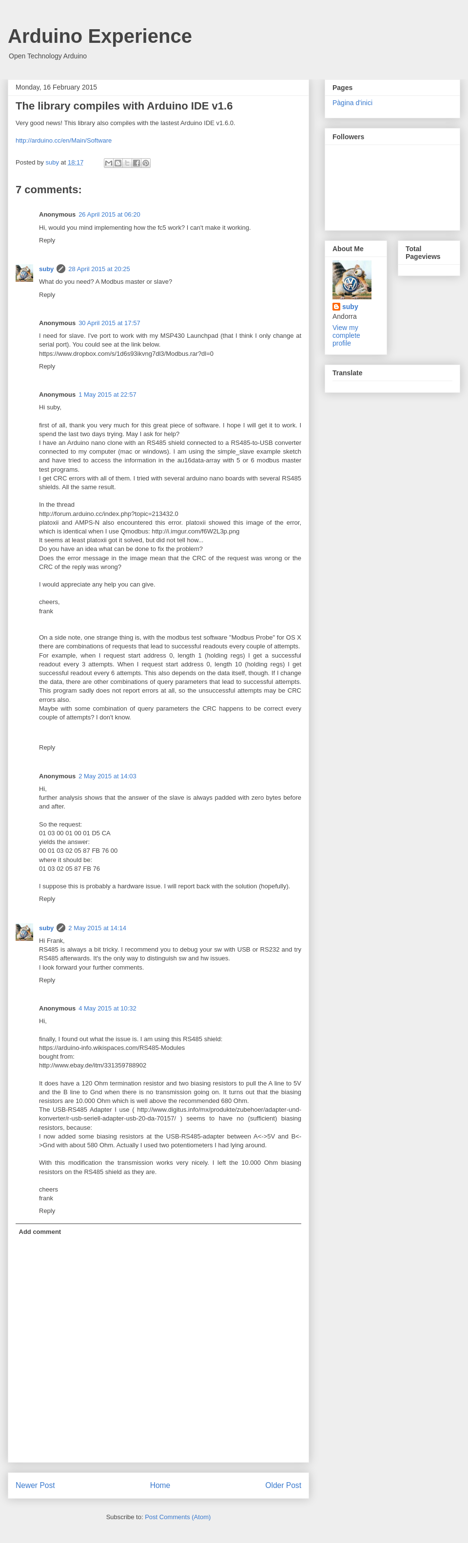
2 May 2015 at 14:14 (97, 928)
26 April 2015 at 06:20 (109, 214)
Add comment (40, 1231)
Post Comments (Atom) (178, 1517)
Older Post (283, 1485)
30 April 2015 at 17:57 (109, 323)
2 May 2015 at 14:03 (107, 776)
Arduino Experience (100, 36)
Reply (47, 240)
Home (160, 1485)
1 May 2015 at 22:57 (107, 394)
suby (46, 269)
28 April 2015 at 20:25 (99, 269)
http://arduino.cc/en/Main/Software (64, 140)
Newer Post (35, 1485)
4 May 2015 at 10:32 (107, 1008)
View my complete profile (346, 335)
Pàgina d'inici (352, 103)
